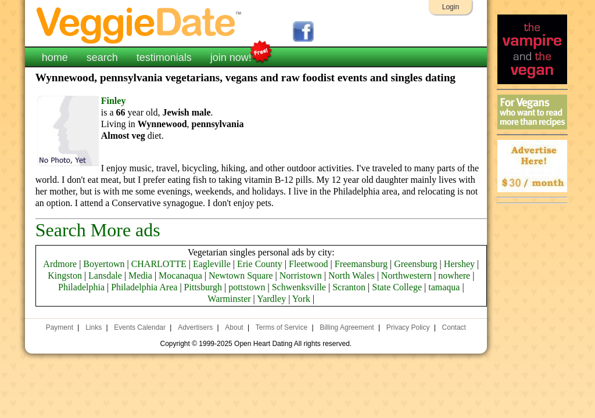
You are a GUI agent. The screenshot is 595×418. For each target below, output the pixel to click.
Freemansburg (361, 264)
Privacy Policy (408, 327)
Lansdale (105, 275)
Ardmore (60, 264)
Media (140, 275)
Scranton (348, 287)
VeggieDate (139, 25)
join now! (231, 56)
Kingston (65, 275)
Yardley (271, 299)
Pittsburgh (203, 287)
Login (450, 7)
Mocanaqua (180, 275)
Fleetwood (308, 264)
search (102, 57)
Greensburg (415, 264)
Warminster (228, 299)
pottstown (246, 287)
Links (93, 327)
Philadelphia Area (144, 287)
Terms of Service (281, 327)
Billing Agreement (347, 327)
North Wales (351, 275)
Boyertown (103, 264)
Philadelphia (81, 287)
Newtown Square (241, 275)
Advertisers (195, 327)
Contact (454, 327)
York (301, 299)
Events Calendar (140, 327)
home (55, 57)
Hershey (459, 264)
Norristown (300, 275)
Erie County (259, 264)
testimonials (164, 57)
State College (397, 287)
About (234, 327)
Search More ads (97, 229)
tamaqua (444, 287)
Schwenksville (299, 287)
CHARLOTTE (159, 264)
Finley (113, 101)
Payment (59, 327)
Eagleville (212, 264)
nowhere (454, 275)
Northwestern (406, 275)
